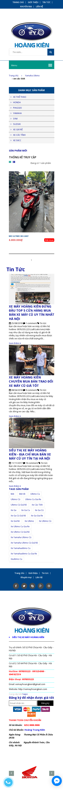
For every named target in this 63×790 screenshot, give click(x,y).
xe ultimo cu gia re (20, 526)
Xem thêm (15, 343)
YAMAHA (17, 113)
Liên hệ (39, 7)
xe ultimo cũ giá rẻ (20, 531)
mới (12, 493)
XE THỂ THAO (19, 96)
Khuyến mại (26, 7)
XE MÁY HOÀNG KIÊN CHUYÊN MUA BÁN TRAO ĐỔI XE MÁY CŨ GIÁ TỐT (31, 381)
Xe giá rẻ (15, 521)
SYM (15, 118)
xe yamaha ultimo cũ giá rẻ (24, 542)
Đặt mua (49, 240)
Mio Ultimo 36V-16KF (19, 236)
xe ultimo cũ (45, 521)
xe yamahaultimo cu (20, 548)
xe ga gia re (37, 515)
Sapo (25, 694)
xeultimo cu (16, 559)
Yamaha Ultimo (32, 75)
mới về (22, 493)
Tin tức (46, 2)
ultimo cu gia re (33, 499)
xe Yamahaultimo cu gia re (24, 553)
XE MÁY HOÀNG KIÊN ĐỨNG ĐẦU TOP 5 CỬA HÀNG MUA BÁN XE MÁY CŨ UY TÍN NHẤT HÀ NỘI (31, 312)
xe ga (13, 510)
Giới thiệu (33, 2)
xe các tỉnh (37, 504)
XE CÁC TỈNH (19, 134)
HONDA (17, 102)
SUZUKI (17, 124)
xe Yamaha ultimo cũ (21, 537)
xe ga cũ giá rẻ (18, 515)
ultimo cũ (15, 499)
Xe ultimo (29, 521)
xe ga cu (25, 510)
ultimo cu (35, 493)
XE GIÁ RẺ (18, 129)
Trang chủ (15, 75)
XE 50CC (17, 140)
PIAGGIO (17, 107)
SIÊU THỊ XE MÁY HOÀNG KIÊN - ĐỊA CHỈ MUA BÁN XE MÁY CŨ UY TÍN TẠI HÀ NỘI (30, 454)
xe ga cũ (39, 510)
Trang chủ (18, 2)
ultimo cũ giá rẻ (19, 504)
